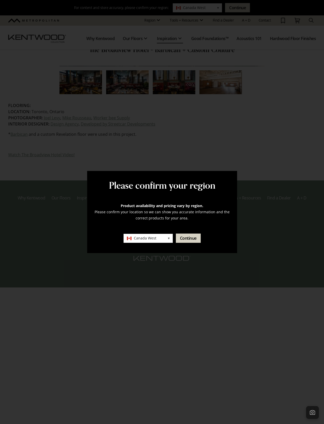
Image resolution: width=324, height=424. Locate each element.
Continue (188, 238)
